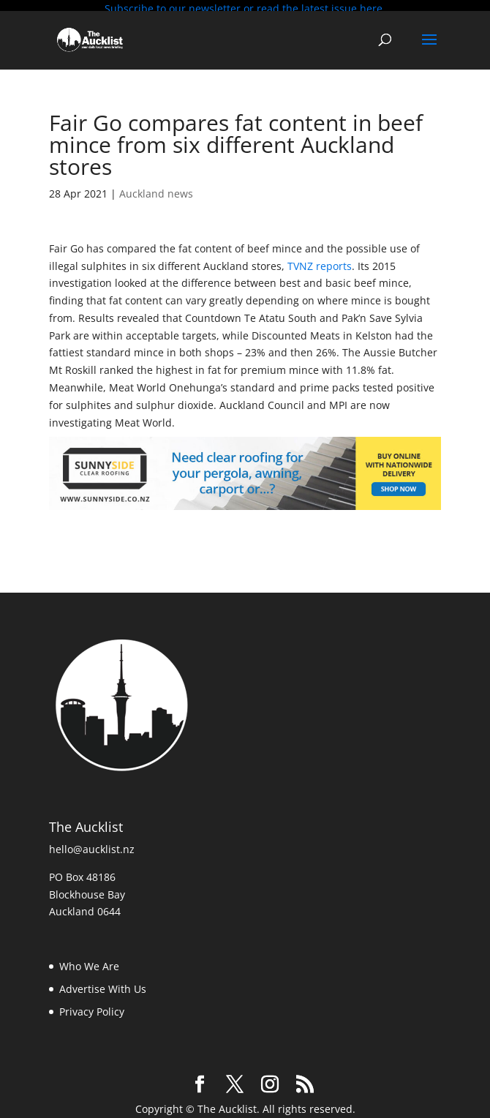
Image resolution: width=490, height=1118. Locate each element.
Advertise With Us (102, 985)
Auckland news (156, 190)
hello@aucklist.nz (92, 845)
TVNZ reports (319, 262)
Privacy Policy (91, 1008)
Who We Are (89, 962)
